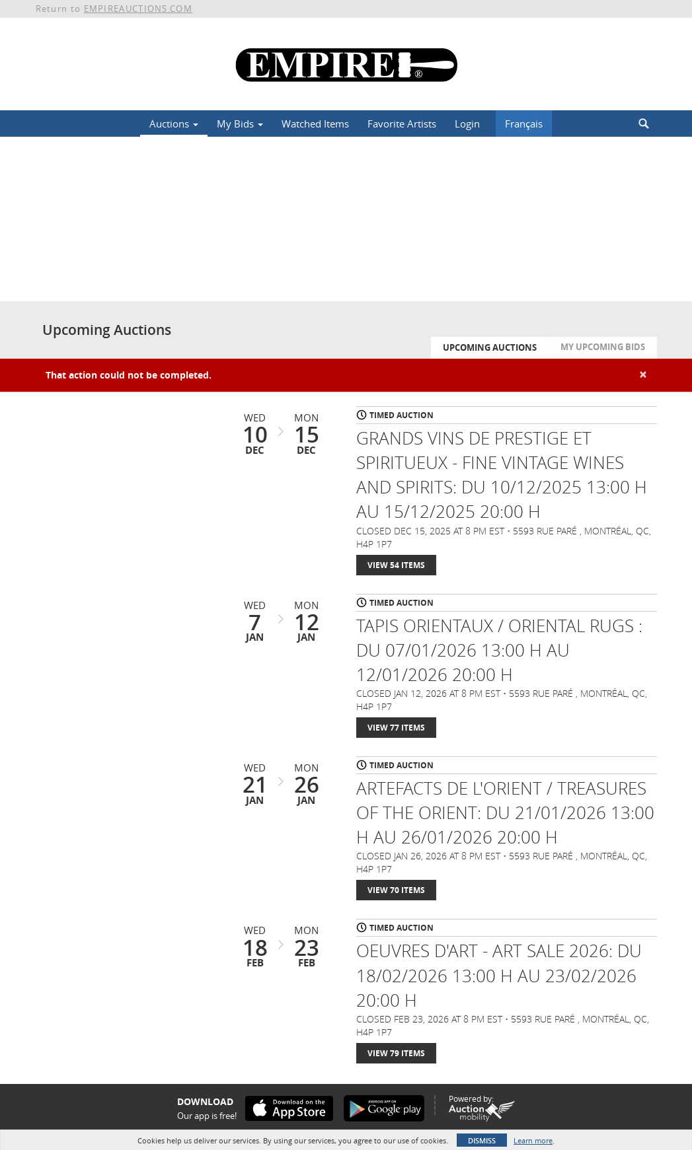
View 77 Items (396, 727)
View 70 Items (396, 890)
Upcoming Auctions (490, 347)
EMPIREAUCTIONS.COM (138, 9)
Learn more (533, 1140)
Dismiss (482, 1140)
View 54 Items (396, 565)
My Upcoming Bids (602, 347)
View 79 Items (396, 1053)
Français (524, 123)
